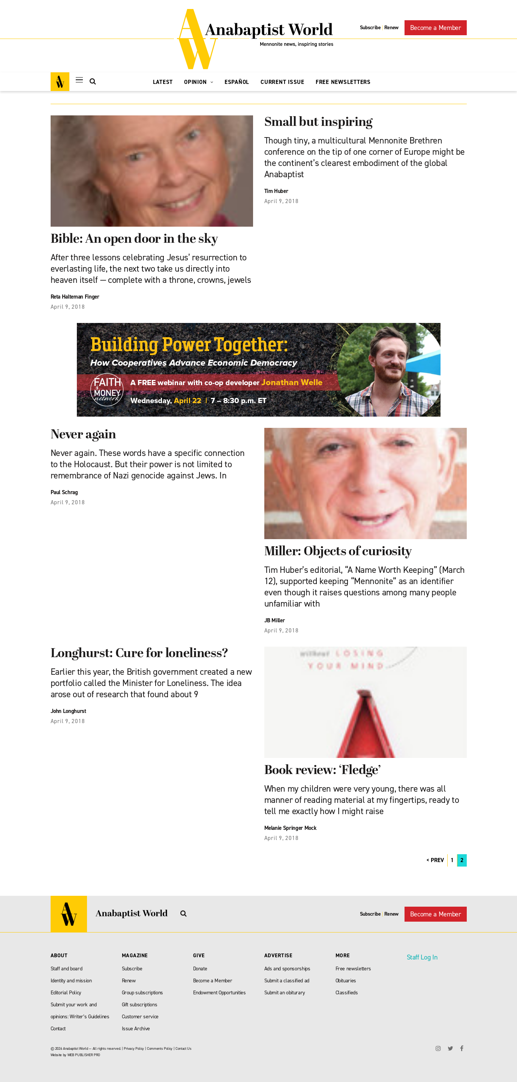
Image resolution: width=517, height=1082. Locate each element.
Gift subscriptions (139, 1004)
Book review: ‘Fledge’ (322, 771)
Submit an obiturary (285, 992)
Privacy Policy (134, 1048)
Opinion (198, 82)
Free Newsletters (343, 82)
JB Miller (274, 620)
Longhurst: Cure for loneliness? (140, 654)
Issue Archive (136, 1028)
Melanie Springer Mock (290, 828)
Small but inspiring (318, 122)
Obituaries (346, 980)
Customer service (140, 1016)
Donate (200, 968)
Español (237, 82)
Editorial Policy (66, 992)
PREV (437, 860)
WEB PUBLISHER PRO (83, 1054)
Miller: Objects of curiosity (338, 552)
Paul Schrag (64, 492)
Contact (58, 1028)
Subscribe (370, 27)
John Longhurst (68, 711)
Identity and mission (71, 980)
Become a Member (435, 27)
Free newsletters (354, 968)
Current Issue (282, 82)
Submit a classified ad (287, 980)
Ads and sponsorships (287, 968)
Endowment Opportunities (219, 992)
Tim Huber (276, 191)
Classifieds (347, 992)
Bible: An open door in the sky (134, 239)
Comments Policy (159, 1048)
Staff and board (66, 968)
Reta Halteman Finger (75, 296)
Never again (83, 435)
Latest (163, 82)
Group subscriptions (142, 992)
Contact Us (183, 1048)
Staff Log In (422, 957)
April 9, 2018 (68, 307)
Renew (391, 27)
